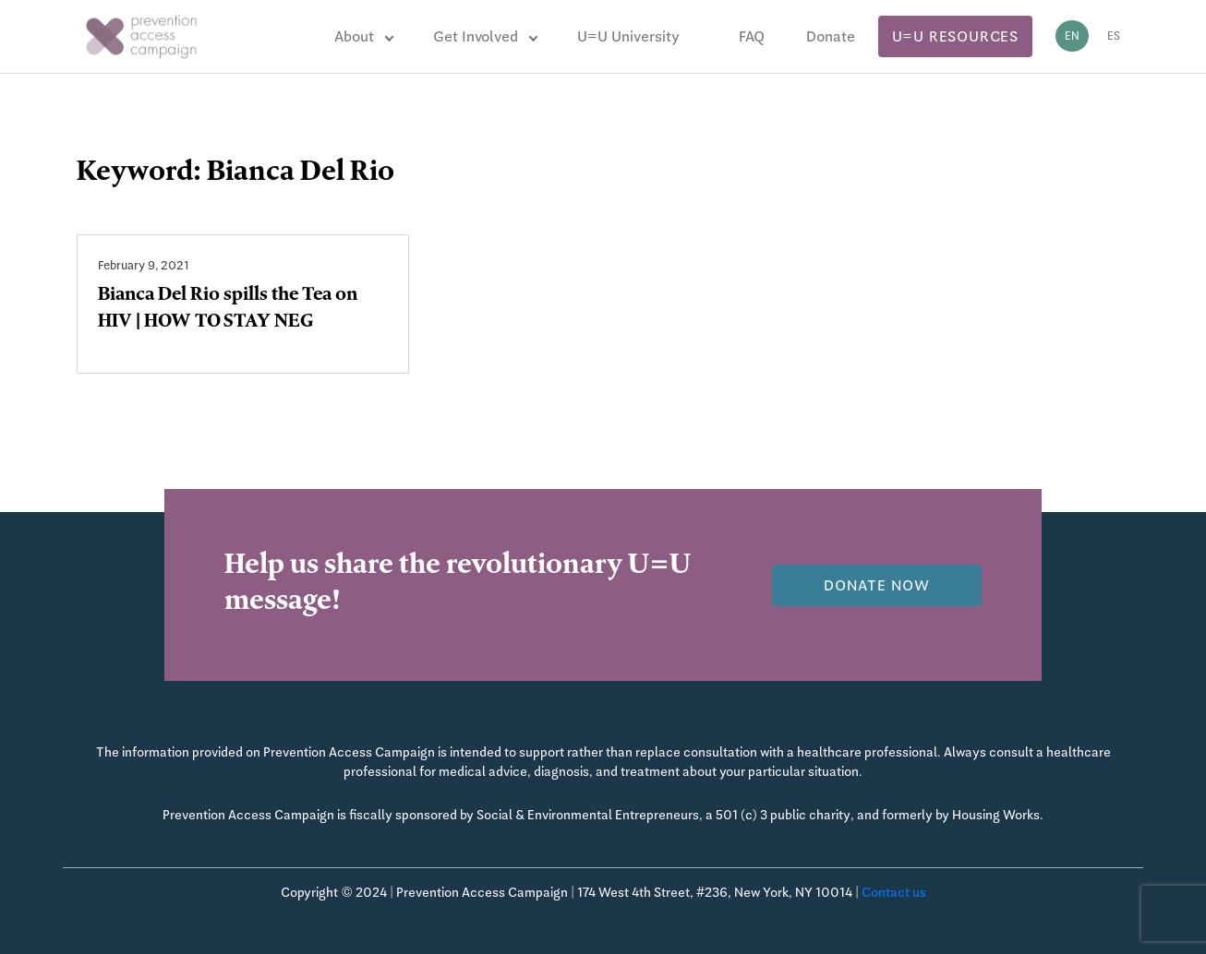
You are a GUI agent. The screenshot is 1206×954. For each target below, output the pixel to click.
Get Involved (475, 36)
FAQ (752, 36)
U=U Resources (955, 36)
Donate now (877, 585)
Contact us (894, 892)
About (354, 36)
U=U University (628, 36)
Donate (830, 36)
